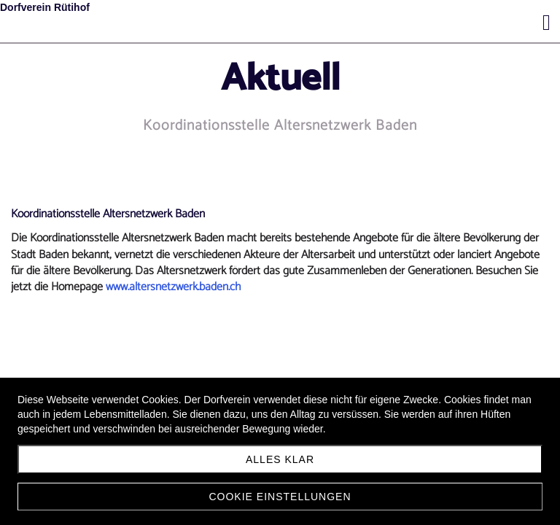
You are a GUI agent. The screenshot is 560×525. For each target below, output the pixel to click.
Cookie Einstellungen (280, 496)
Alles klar (280, 459)
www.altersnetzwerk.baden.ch (173, 287)
